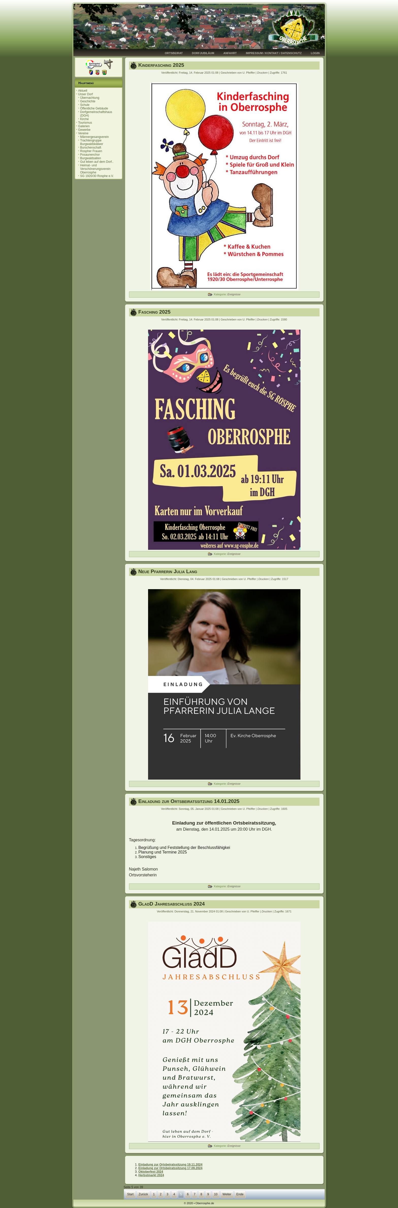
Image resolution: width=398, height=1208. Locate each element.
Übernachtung (89, 98)
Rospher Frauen (91, 151)
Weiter (226, 1194)
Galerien (84, 126)
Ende (240, 1194)
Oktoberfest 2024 (150, 1171)
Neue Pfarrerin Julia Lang (167, 571)
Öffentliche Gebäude (94, 108)
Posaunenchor (90, 154)
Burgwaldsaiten (90, 158)
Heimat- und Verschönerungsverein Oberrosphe (95, 169)
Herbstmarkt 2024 (151, 1175)
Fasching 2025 (154, 312)
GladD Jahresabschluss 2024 (171, 904)
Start (130, 1194)
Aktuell (82, 90)
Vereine (83, 133)
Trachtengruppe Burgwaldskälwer (91, 142)
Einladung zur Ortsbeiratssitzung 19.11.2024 (170, 1164)
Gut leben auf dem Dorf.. (97, 162)
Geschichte (87, 101)
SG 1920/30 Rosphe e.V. (97, 176)
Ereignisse (233, 294)
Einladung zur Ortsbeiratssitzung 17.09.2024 (170, 1168)
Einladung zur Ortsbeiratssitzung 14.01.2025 (189, 801)
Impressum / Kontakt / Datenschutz (274, 53)
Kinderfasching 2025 (161, 65)
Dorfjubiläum (203, 53)
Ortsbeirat (174, 53)
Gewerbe (84, 130)
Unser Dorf (85, 94)
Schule (85, 105)
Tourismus (85, 122)
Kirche (84, 119)
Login (315, 53)
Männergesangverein (94, 137)
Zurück (143, 1194)
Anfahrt (230, 53)
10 (215, 1194)
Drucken (262, 72)
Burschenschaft (90, 147)
